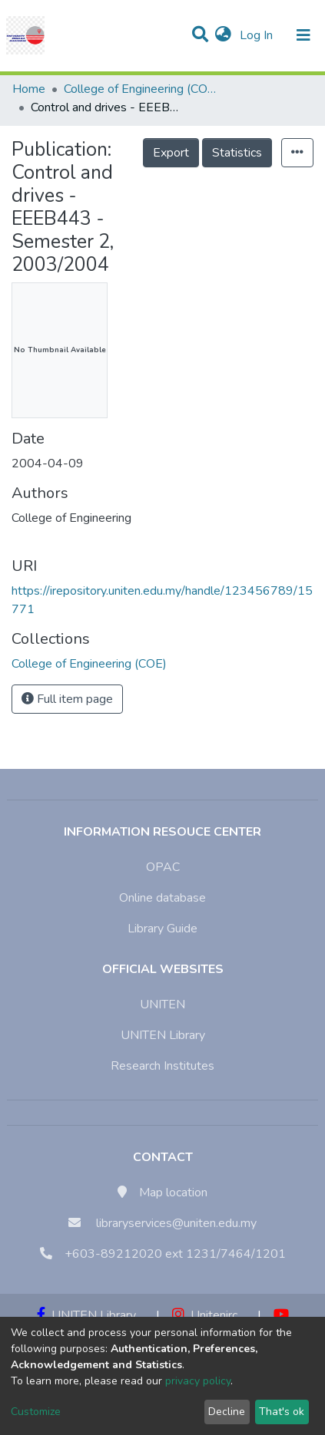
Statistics (237, 152)
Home (28, 89)
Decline (226, 1411)
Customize (36, 1411)
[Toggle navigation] (303, 35)
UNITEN (162, 1004)
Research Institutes (162, 1065)
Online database (162, 897)
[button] (223, 35)
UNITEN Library (163, 1035)
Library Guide (162, 928)
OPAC (163, 867)
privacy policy (197, 1381)
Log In (258, 35)
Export (171, 152)
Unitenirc (204, 1315)
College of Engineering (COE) (140, 89)
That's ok (281, 1411)
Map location (173, 1192)
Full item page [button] (67, 699)
